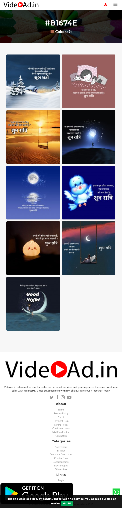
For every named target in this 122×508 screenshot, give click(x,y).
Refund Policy (61, 424)
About (61, 417)
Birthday (61, 450)
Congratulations (61, 462)
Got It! (67, 503)
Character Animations (61, 454)
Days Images (61, 465)
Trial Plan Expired (61, 432)
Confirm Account (61, 428)
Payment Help (61, 421)
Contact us (61, 436)
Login (61, 480)
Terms (61, 409)
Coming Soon (61, 458)
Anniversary (61, 447)
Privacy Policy (61, 413)
